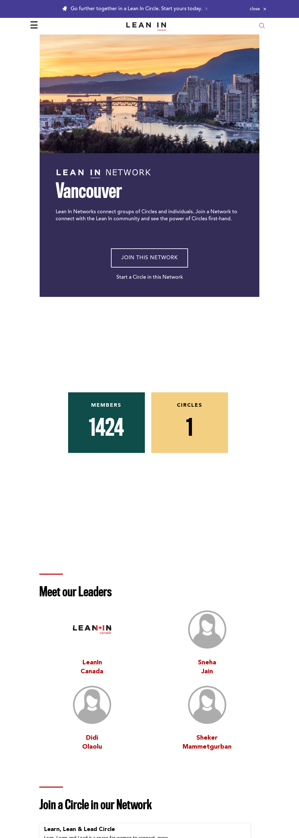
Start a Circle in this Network (149, 277)
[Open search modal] (262, 26)
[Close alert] (258, 9)
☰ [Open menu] (34, 26)
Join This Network (149, 257)
